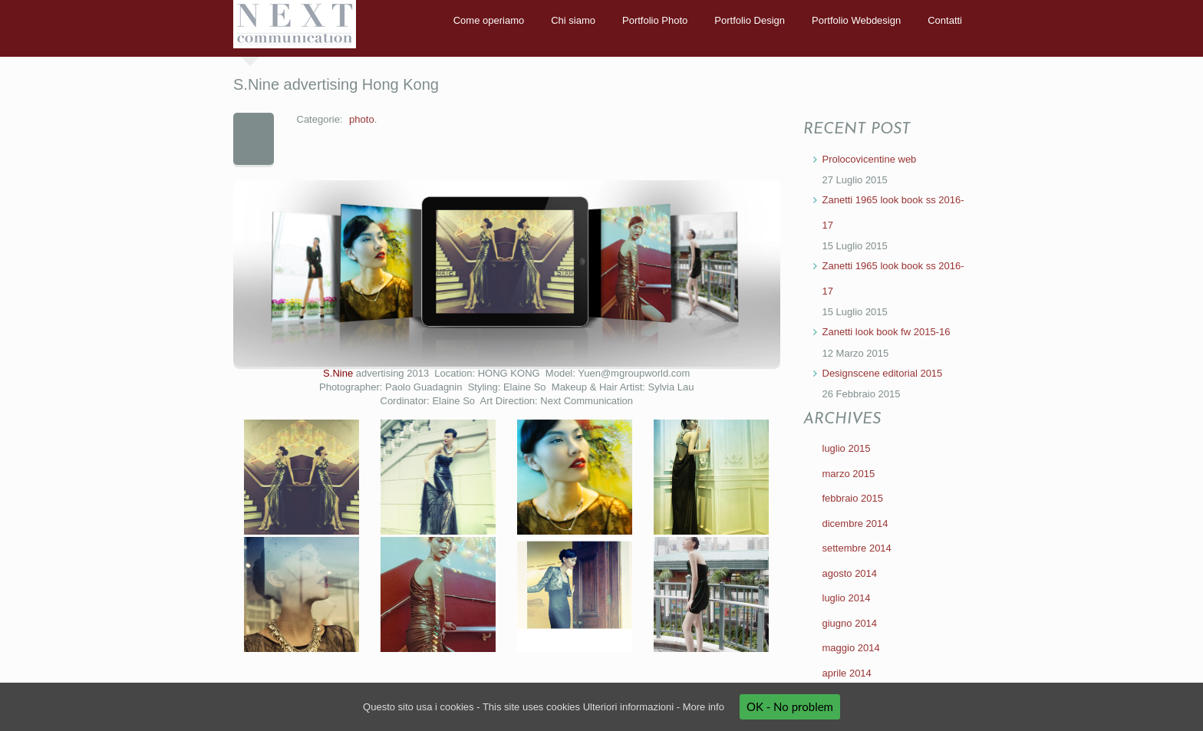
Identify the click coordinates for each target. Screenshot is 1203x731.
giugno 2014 (850, 623)
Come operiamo (489, 20)
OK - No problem (790, 706)
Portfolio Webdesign (856, 20)
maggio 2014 (851, 648)
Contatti (945, 20)
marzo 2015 (848, 473)
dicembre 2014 (855, 523)
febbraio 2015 (853, 498)
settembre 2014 (857, 548)
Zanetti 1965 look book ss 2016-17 (893, 212)
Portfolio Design (749, 20)
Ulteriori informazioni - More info (653, 707)
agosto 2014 (850, 573)
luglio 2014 (846, 598)
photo (361, 119)
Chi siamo (573, 20)
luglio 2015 (846, 448)
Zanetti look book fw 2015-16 (886, 332)
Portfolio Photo (654, 20)
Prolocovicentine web (869, 159)
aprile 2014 (847, 673)
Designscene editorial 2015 (882, 373)
